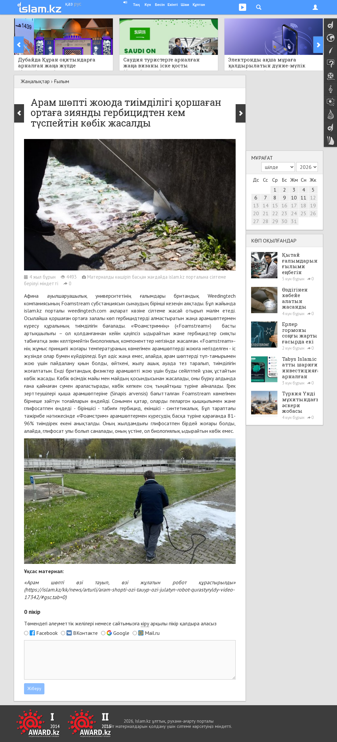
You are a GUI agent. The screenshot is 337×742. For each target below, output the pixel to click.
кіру (145, 623)
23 (284, 213)
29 (275, 221)
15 (275, 205)
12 (313, 197)
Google (121, 633)
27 (256, 221)
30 (284, 221)
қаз (69, 3)
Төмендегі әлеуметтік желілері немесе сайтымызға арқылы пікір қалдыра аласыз (120, 623)
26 (313, 213)
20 (256, 213)
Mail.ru (152, 633)
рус (77, 3)
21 (266, 213)
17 (294, 205)
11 (303, 197)
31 (294, 221)
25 (303, 213)
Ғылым (61, 81)
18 (303, 205)
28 (266, 221)
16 (284, 205)
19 (313, 205)
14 (266, 205)
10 (294, 197)
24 (294, 213)
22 (275, 213)
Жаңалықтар (35, 81)
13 (256, 205)
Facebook (47, 633)
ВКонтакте (85, 633)
